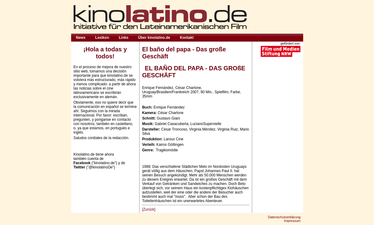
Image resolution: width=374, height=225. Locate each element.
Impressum (292, 221)
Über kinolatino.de (154, 37)
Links (123, 37)
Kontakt (187, 37)
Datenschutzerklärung (284, 217)
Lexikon (102, 37)
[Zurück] (148, 209)
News (80, 37)
